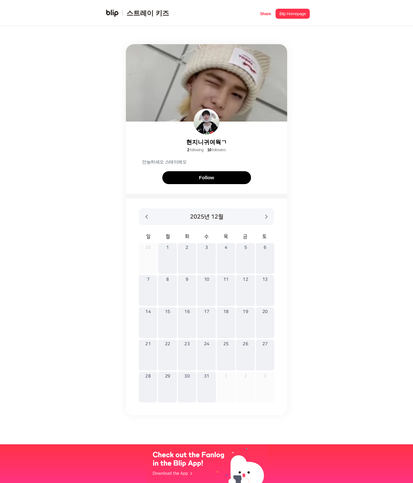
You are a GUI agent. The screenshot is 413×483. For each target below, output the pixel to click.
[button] (265, 13)
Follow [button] (206, 177)
